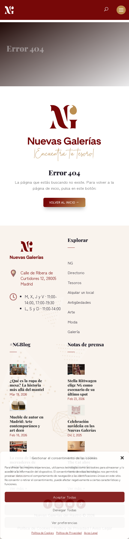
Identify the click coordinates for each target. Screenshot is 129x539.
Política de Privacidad (69, 533)
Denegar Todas (64, 509)
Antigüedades (79, 302)
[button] (122, 457)
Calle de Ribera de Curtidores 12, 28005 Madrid (38, 278)
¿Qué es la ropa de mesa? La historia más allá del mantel (27, 385)
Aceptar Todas (64, 497)
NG (70, 263)
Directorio (76, 272)
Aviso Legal (91, 533)
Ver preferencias (64, 522)
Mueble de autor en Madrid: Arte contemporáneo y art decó (26, 424)
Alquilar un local (81, 292)
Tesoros (74, 282)
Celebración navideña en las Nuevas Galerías (82, 426)
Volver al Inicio (62, 202)
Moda (73, 322)
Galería (74, 331)
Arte (71, 312)
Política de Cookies (42, 533)
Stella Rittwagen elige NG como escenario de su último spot (82, 387)
